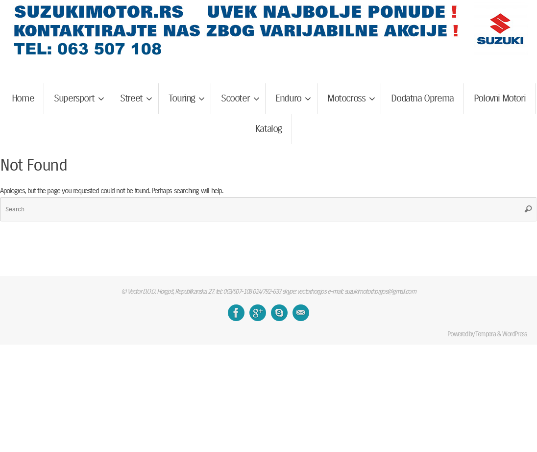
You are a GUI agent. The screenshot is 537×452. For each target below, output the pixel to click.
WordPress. (514, 333)
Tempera (485, 333)
